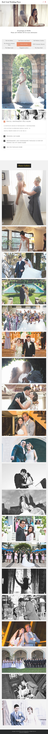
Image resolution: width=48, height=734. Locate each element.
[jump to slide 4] (33, 116)
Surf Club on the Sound (24, 41)
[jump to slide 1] (6, 116)
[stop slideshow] (25, 108)
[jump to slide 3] (24, 116)
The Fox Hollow (9, 41)
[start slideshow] (23, 108)
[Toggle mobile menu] (45, 2)
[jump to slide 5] (42, 116)
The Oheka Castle (9, 48)
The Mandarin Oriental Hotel (9, 44)
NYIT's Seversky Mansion (39, 44)
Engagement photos (24, 48)
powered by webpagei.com (24, 732)
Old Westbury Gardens (39, 41)
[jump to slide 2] (15, 116)
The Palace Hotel (39, 48)
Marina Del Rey (24, 44)
